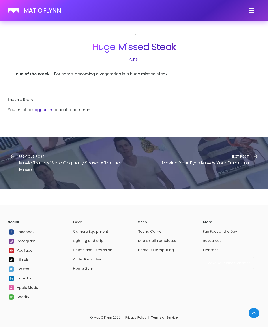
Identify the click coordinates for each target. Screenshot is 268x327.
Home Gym (83, 268)
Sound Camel (150, 231)
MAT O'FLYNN (42, 10)
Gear (77, 222)
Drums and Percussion (92, 250)
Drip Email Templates (157, 240)
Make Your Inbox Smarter (228, 263)
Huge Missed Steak (134, 46)
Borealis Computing (156, 250)
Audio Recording (88, 259)
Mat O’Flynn (103, 317)
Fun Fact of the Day (220, 231)
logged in (43, 109)
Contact (210, 250)
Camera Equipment (90, 231)
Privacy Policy (135, 317)
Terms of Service (164, 317)
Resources (212, 240)
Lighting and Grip (88, 240)
